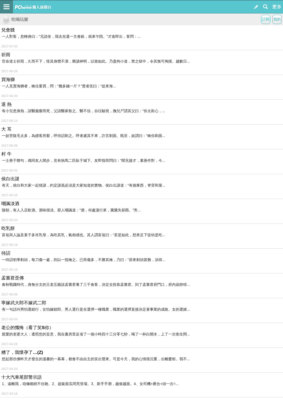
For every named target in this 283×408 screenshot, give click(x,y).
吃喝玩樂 (14, 19)
